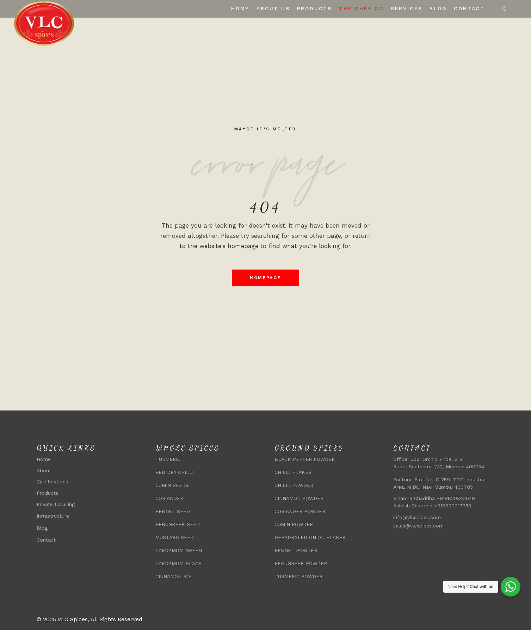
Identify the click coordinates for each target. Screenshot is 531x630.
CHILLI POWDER (293, 485)
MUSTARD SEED (174, 537)
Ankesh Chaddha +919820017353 (433, 505)
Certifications (52, 481)
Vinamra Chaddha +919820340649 (434, 498)
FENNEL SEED (172, 511)
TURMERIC (167, 459)
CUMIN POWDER (293, 524)
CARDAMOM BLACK (178, 563)
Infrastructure (53, 516)
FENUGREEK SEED (177, 524)
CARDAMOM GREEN (178, 550)
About (44, 470)
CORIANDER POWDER (299, 511)
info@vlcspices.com (417, 517)
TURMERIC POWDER (298, 576)
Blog (42, 528)
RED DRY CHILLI (174, 472)
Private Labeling (56, 504)
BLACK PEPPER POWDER (304, 459)
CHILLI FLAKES (292, 472)
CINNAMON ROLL (175, 576)
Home (44, 459)
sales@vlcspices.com (418, 526)
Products (47, 493)
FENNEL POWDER (295, 550)
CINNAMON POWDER (298, 498)
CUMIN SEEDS (172, 485)
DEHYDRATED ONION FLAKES (310, 537)
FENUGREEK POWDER (300, 563)
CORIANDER (169, 498)
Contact (46, 540)
